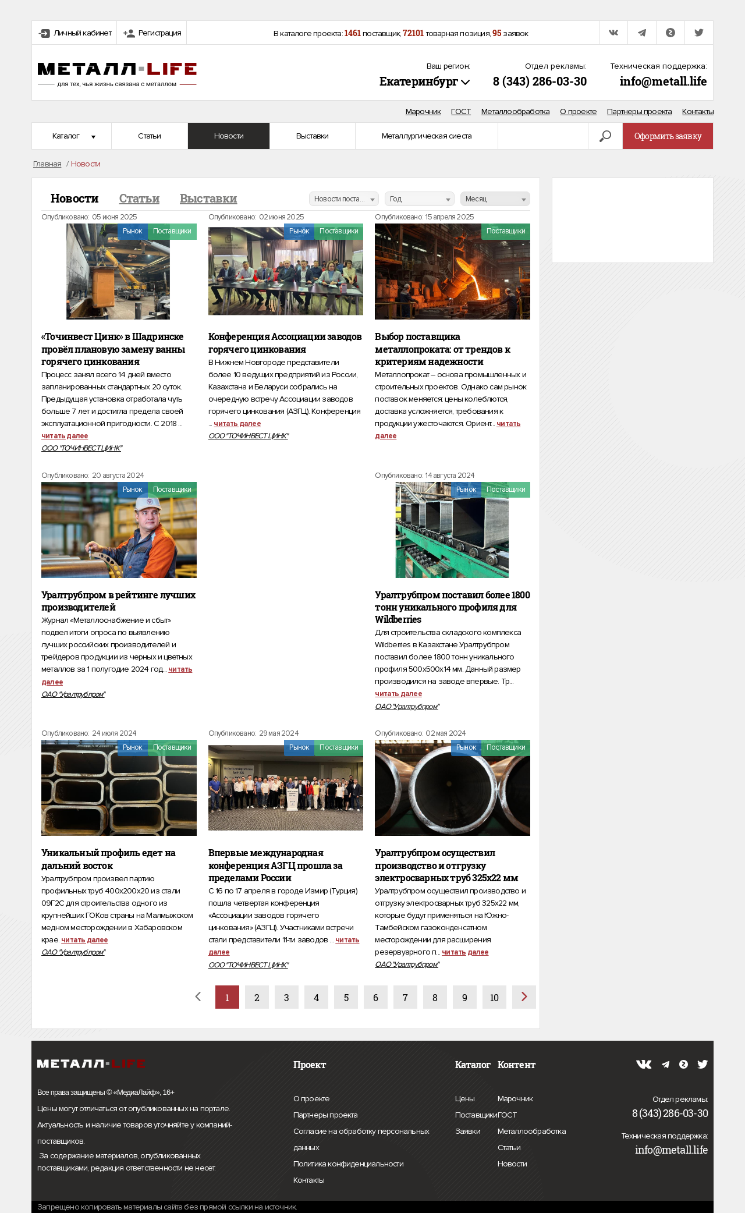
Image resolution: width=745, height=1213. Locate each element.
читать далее (64, 436)
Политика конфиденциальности (348, 1164)
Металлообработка (515, 111)
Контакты (698, 111)
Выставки (312, 136)
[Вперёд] (524, 997)
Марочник (423, 111)
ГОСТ (461, 111)
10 (494, 997)
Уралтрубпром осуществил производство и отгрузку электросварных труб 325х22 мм (446, 865)
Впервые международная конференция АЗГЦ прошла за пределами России (275, 865)
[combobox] (344, 198)
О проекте (578, 111)
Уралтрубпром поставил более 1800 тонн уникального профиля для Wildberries (452, 607)
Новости (228, 136)
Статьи (149, 136)
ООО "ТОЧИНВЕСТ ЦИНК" (81, 448)
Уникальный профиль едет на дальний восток (108, 858)
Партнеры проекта (639, 111)
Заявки (467, 1129)
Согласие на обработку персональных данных (361, 1141)
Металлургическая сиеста (427, 136)
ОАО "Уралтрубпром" (73, 694)
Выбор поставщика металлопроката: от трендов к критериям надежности (442, 348)
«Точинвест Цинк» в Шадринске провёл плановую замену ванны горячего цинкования (113, 348)
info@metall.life (663, 80)
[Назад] (198, 997)
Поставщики (476, 1113)
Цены (465, 1097)
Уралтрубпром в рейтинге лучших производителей (118, 600)
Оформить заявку (667, 135)
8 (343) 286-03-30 (540, 80)
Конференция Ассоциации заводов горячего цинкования (285, 342)
